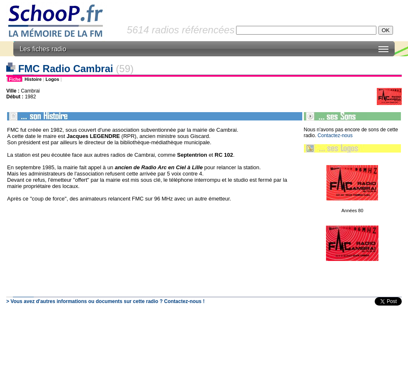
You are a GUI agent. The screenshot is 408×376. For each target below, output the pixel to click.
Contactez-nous (335, 135)
